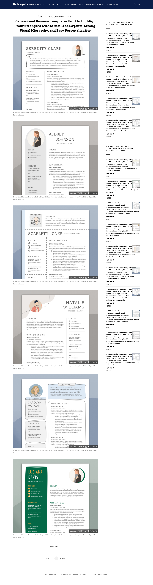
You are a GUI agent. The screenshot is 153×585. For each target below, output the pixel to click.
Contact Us (112, 4)
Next (64, 563)
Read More (55, 551)
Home (38, 4)
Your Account (93, 4)
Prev (47, 563)
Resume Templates (63, 16)
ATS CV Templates (71, 4)
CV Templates (50, 4)
